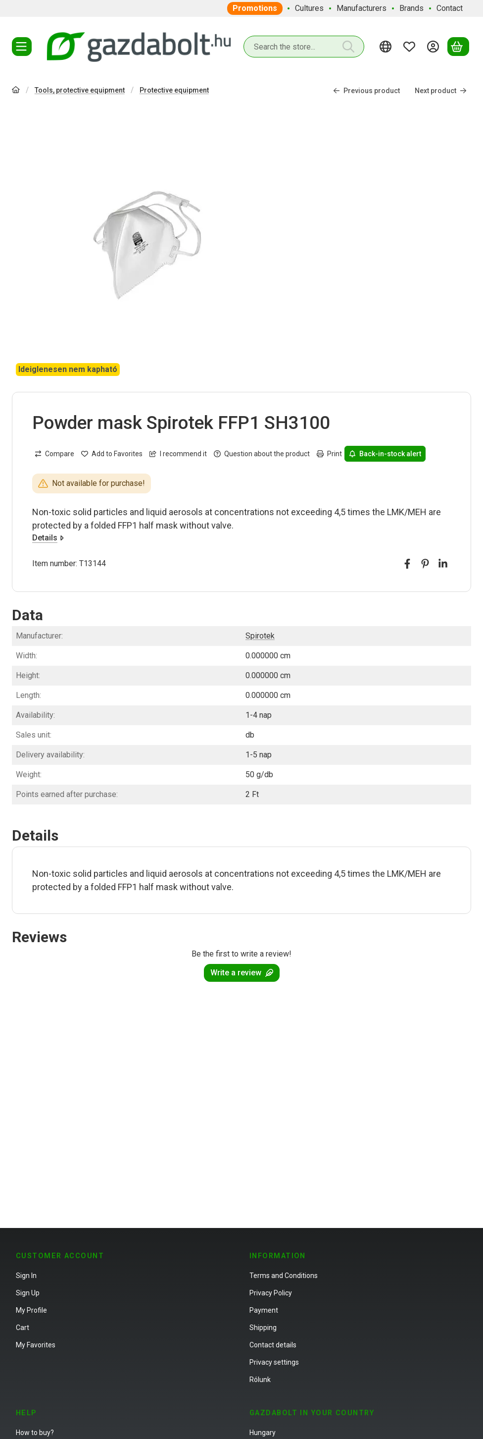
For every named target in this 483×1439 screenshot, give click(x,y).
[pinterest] (425, 564)
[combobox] (303, 46)
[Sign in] (434, 46)
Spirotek (260, 635)
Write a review (241, 972)
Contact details (272, 1345)
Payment (263, 1310)
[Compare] (54, 454)
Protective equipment (174, 90)
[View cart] (458, 46)
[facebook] (407, 564)
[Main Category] (16, 91)
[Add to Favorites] (112, 454)
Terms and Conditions (283, 1275)
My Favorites (35, 1345)
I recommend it (178, 454)
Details (48, 537)
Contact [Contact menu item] (449, 8)
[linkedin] (443, 564)
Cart (22, 1328)
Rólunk (260, 1380)
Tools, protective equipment (80, 90)
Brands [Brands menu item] (411, 8)
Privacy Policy (270, 1293)
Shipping (263, 1328)
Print (329, 454)
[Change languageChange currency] (387, 46)
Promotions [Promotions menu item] (255, 8)
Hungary (262, 1433)
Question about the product (262, 454)
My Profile (31, 1310)
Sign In (26, 1275)
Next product (441, 90)
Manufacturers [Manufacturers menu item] (361, 8)
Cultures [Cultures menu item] (309, 8)
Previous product (366, 90)
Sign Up (28, 1293)
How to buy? (35, 1433)
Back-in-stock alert (385, 454)
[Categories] (22, 46)
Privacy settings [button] (274, 1362)
